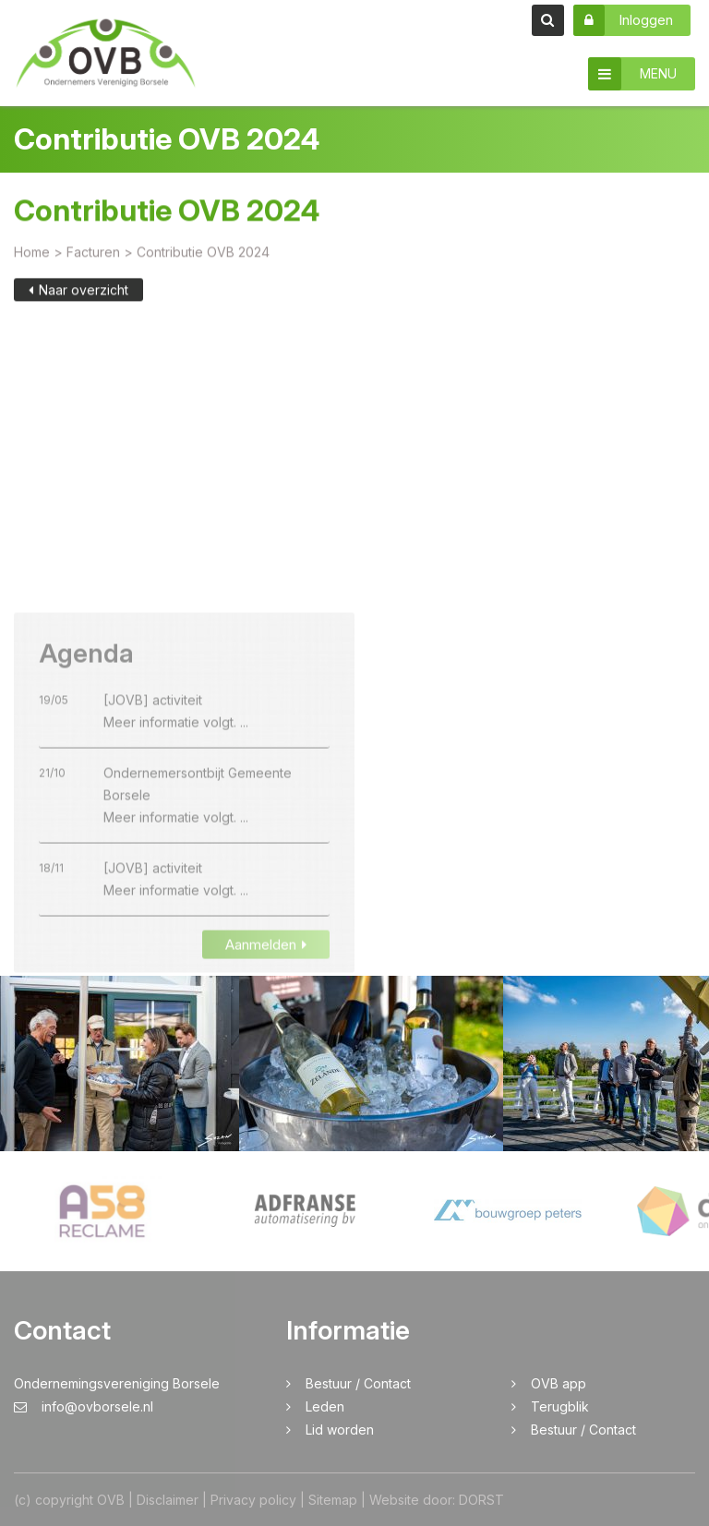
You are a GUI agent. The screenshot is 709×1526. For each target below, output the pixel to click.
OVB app (558, 1383)
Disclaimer (167, 1500)
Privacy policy (253, 1500)
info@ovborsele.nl (83, 1406)
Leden (325, 1406)
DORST (481, 1500)
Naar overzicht (78, 292)
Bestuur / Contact (358, 1383)
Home (32, 254)
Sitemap (332, 1500)
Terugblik (560, 1406)
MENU (632, 73)
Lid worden (340, 1429)
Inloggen (623, 20)
